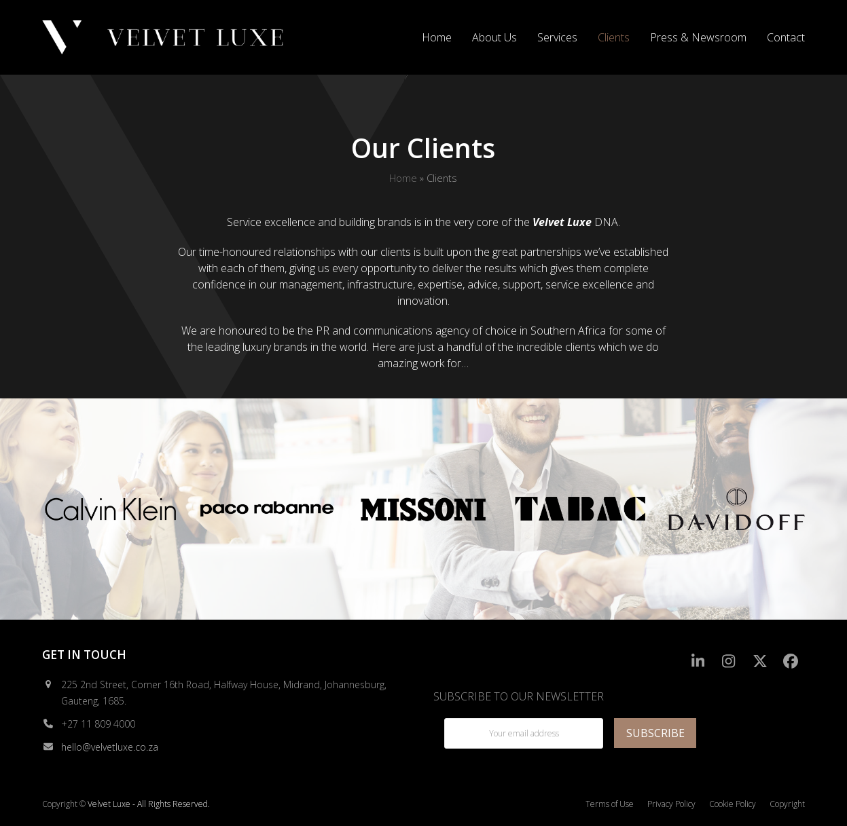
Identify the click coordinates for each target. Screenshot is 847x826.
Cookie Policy (732, 804)
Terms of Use (609, 804)
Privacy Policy (671, 804)
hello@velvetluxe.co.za (109, 746)
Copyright (787, 804)
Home (403, 178)
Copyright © (64, 804)
